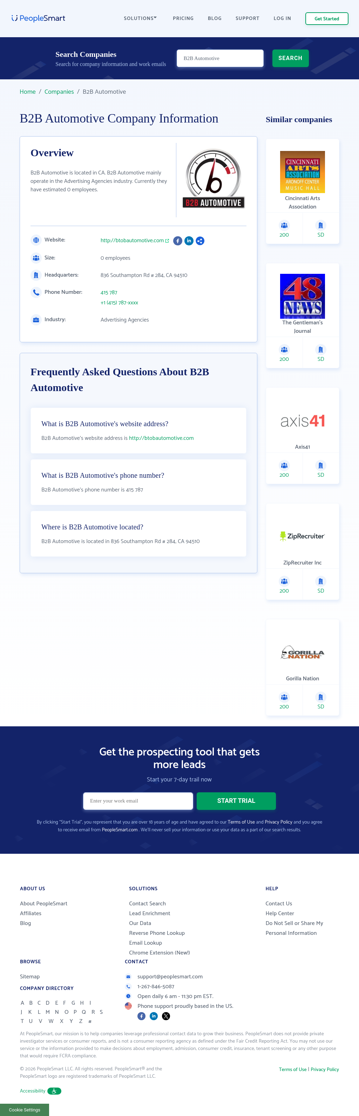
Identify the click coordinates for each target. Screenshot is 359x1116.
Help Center (279, 913)
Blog (25, 923)
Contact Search (147, 904)
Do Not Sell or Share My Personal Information (294, 928)
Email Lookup (145, 943)
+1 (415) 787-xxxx (119, 303)
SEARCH (290, 58)
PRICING (183, 19)
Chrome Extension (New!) (159, 953)
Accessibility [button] (40, 1091)
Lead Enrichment (149, 913)
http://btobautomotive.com (132, 241)
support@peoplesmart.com (164, 977)
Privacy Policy (278, 822)
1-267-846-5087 (149, 986)
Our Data (140, 923)
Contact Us (278, 904)
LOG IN (283, 19)
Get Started (327, 19)
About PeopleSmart (43, 904)
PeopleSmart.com (119, 830)
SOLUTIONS (140, 19)
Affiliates (30, 913)
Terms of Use (241, 822)
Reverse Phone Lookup (157, 933)
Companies (59, 92)
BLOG (215, 19)
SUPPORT (247, 19)
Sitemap (30, 977)
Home (28, 92)
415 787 (109, 293)
